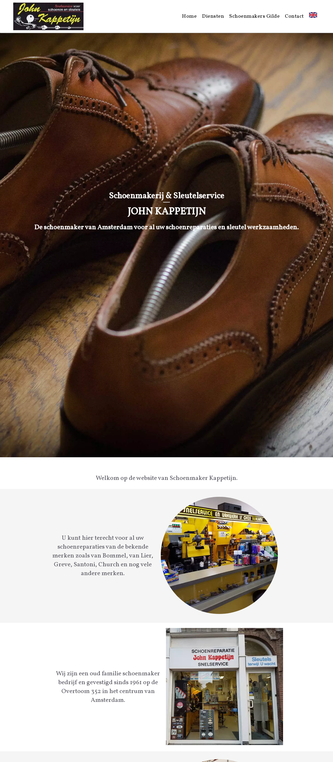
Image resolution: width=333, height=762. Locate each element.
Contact (294, 16)
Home (189, 16)
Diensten (213, 16)
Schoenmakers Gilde (254, 16)
